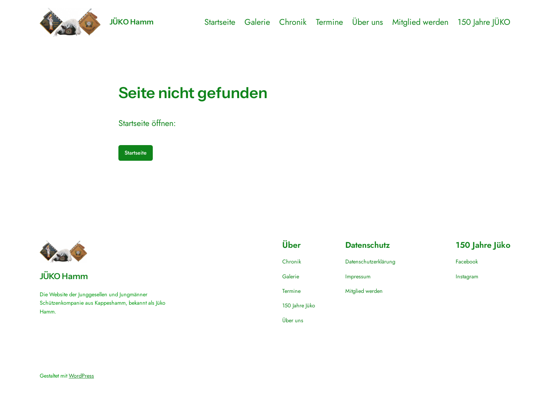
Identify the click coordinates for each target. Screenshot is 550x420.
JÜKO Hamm (132, 21)
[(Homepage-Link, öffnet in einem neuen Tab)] (70, 22)
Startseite (136, 153)
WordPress (81, 376)
